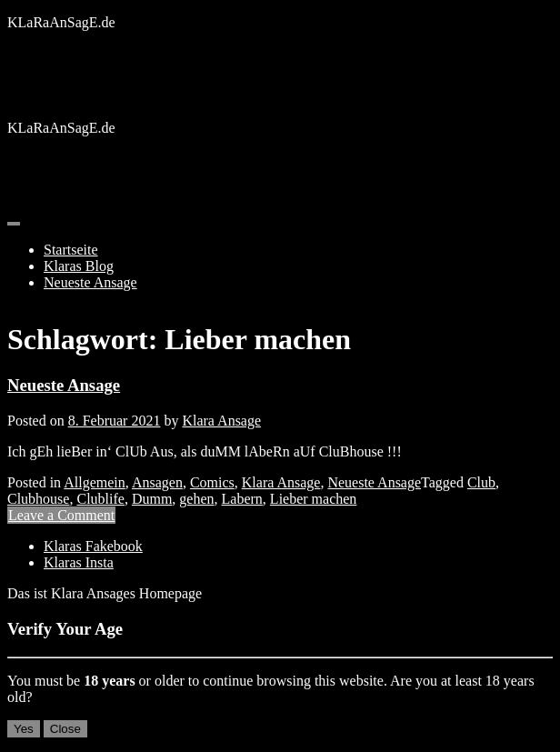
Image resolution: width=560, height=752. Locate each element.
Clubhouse (38, 498)
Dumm (152, 498)
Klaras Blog (79, 266)
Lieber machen (313, 498)
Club (481, 482)
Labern (242, 498)
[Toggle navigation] (13, 224)
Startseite (71, 249)
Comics (212, 482)
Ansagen (157, 482)
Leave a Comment (61, 515)
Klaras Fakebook (93, 546)
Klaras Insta (79, 562)
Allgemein (94, 482)
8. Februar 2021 (114, 420)
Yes (24, 729)
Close (65, 729)
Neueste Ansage (90, 282)
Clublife (100, 498)
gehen (196, 498)
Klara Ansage (221, 420)
